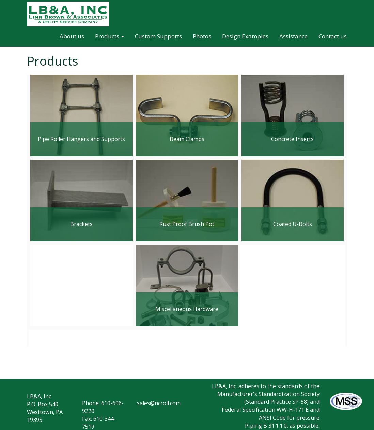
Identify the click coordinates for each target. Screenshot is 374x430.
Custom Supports (158, 36)
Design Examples (245, 36)
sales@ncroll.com (159, 403)
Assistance (293, 36)
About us (72, 36)
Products (109, 36)
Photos (202, 36)
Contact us (332, 36)
